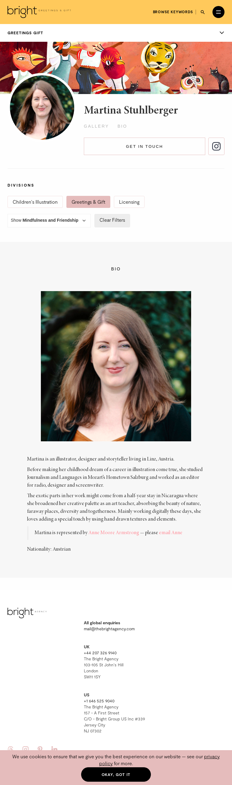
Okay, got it (116, 774)
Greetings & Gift (88, 202)
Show (49, 220)
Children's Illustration (35, 202)
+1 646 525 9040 (99, 700)
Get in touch (144, 146)
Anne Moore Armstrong (113, 533)
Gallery (96, 126)
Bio (122, 126)
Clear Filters (112, 220)
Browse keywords (173, 12)
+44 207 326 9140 (100, 652)
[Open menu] (218, 12)
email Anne (170, 533)
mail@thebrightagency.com (109, 628)
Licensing (129, 202)
